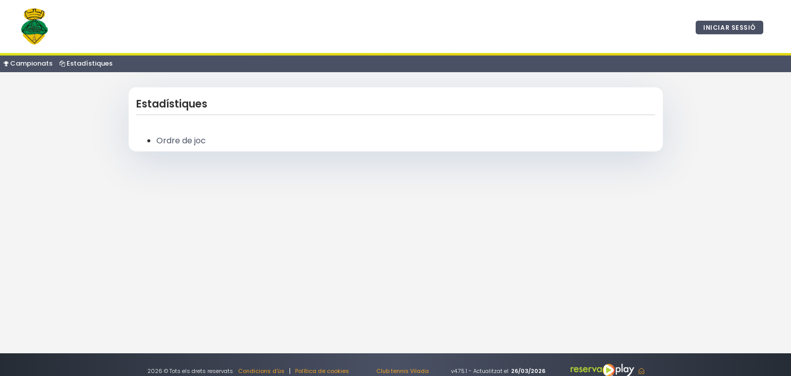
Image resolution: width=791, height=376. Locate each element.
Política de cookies (322, 371)
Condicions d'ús (261, 371)
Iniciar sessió (729, 27)
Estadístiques (86, 63)
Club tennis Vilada (402, 371)
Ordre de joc (181, 140)
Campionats (28, 63)
